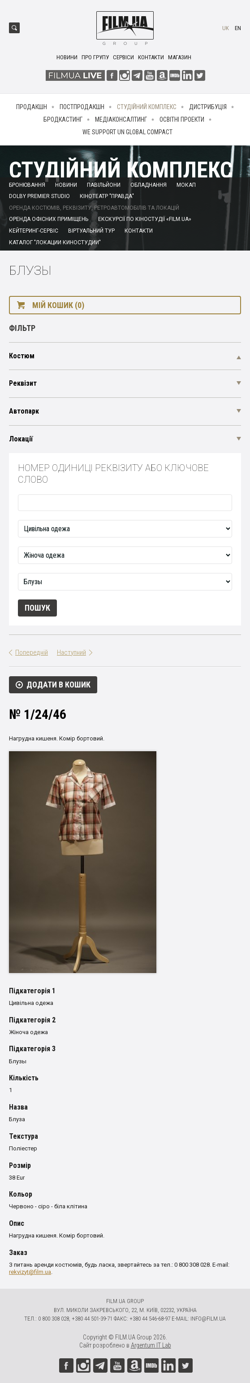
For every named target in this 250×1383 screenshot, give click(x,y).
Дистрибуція (208, 106)
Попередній (31, 652)
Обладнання (148, 185)
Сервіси (123, 57)
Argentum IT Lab (151, 1345)
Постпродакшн (82, 106)
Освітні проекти (181, 119)
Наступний (71, 652)
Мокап (186, 185)
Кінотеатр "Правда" (107, 196)
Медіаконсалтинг (121, 119)
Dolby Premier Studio (39, 196)
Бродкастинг (62, 119)
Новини (67, 57)
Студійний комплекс (147, 106)
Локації (21, 439)
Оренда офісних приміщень (48, 219)
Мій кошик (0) (58, 305)
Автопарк (24, 411)
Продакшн (31, 106)
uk (225, 28)
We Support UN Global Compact (127, 132)
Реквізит (23, 383)
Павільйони (104, 185)
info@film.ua (208, 1318)
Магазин (179, 57)
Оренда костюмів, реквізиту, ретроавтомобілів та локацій (94, 208)
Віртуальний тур (91, 231)
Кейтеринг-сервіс (33, 231)
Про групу (95, 57)
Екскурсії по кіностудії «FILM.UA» (144, 219)
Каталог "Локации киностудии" (55, 242)
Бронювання (27, 185)
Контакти (151, 57)
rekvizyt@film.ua (30, 1271)
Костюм (21, 356)
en (238, 28)
